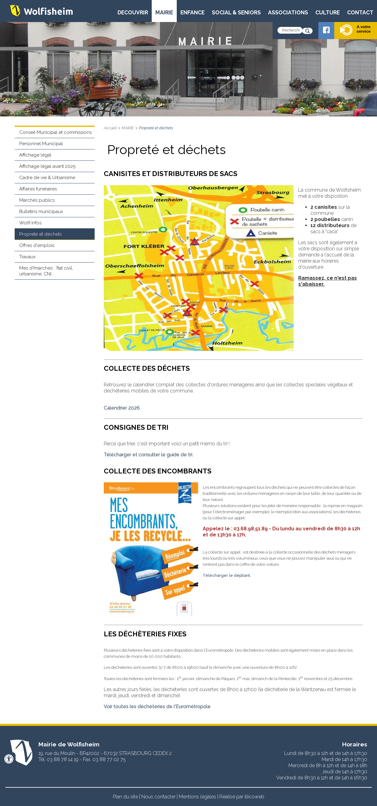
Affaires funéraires (38, 189)
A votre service (355, 29)
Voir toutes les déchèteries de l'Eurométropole (157, 706)
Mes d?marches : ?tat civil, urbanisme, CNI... (46, 271)
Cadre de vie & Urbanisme (47, 177)
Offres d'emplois (36, 245)
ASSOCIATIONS (288, 12)
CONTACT (360, 12)
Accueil (110, 128)
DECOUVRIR (133, 12)
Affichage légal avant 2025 (47, 166)
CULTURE (327, 12)
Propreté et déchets (40, 234)
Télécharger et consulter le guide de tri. (149, 455)
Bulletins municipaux (41, 211)
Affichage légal (35, 155)
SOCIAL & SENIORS (236, 12)
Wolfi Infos (30, 223)
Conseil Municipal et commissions (55, 132)
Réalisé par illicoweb (241, 797)
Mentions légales (197, 797)
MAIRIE (164, 12)
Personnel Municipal (41, 143)
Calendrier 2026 (122, 408)
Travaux (27, 256)
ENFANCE (192, 12)
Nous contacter (158, 797)
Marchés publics (37, 200)
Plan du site (125, 797)
